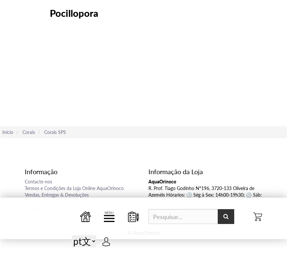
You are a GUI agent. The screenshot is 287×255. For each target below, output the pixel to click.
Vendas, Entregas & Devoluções (57, 195)
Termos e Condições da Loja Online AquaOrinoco (74, 188)
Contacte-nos (38, 181)
